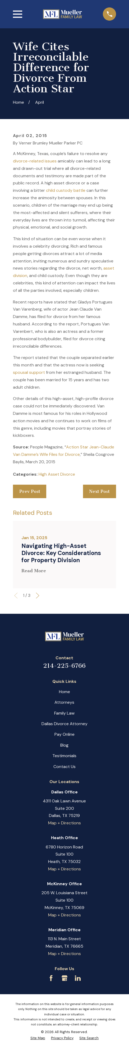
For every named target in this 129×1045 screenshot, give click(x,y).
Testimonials (64, 755)
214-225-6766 (64, 665)
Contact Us (64, 766)
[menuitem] (37, 1038)
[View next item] (37, 595)
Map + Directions (64, 823)
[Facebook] (51, 978)
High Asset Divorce (57, 474)
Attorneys (64, 702)
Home (64, 691)
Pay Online (64, 734)
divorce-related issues (35, 161)
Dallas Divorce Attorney (64, 723)
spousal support (29, 372)
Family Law (64, 713)
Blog (64, 745)
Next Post (99, 491)
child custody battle (65, 190)
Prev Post (29, 491)
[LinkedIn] (78, 978)
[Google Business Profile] (64, 978)
